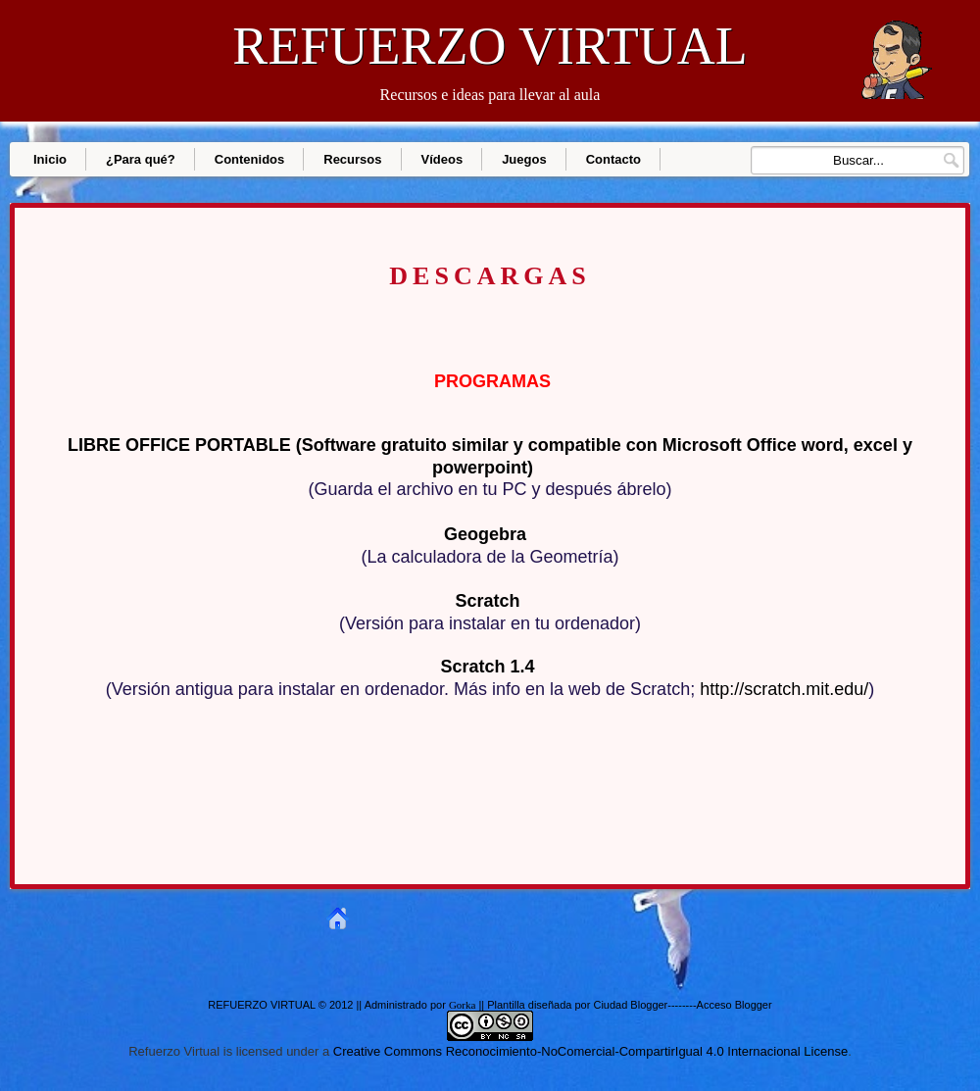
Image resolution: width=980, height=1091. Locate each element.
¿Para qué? (140, 159)
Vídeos (442, 159)
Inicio (50, 159)
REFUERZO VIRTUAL (489, 46)
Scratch (487, 601)
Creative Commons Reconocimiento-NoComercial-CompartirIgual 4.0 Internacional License (590, 1051)
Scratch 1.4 (487, 666)
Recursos (352, 159)
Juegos (524, 159)
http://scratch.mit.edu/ (784, 689)
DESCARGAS (489, 277)
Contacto (613, 159)
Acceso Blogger (734, 1005)
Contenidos (250, 159)
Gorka (462, 1005)
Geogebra (485, 534)
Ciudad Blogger (630, 1005)
